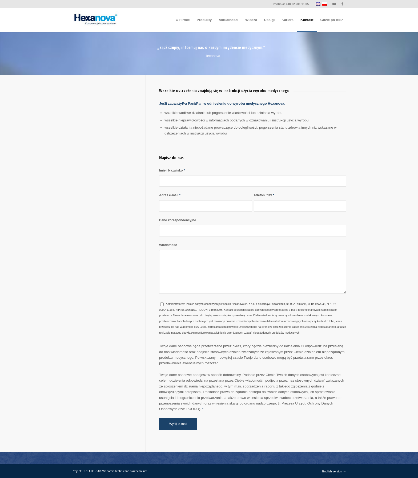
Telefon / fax (264, 195)
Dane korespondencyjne (177, 220)
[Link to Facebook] (342, 4)
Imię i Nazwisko (172, 170)
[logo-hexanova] (95, 20)
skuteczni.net (138, 471)
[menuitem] (182, 20)
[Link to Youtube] (334, 4)
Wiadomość (168, 245)
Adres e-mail (169, 195)
